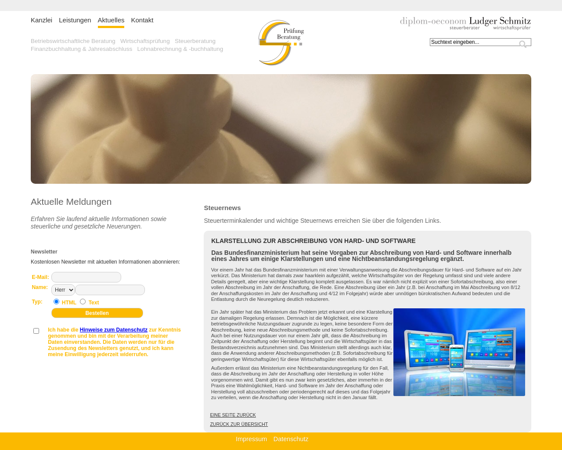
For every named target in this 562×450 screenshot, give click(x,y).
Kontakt (142, 20)
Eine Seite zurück (233, 415)
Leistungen (75, 20)
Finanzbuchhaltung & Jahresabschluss (81, 49)
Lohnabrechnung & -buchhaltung (180, 49)
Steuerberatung (195, 41)
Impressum (251, 439)
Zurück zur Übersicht (239, 424)
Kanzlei (41, 20)
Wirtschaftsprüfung (145, 41)
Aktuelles (111, 20)
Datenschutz (291, 439)
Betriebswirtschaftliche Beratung (73, 41)
